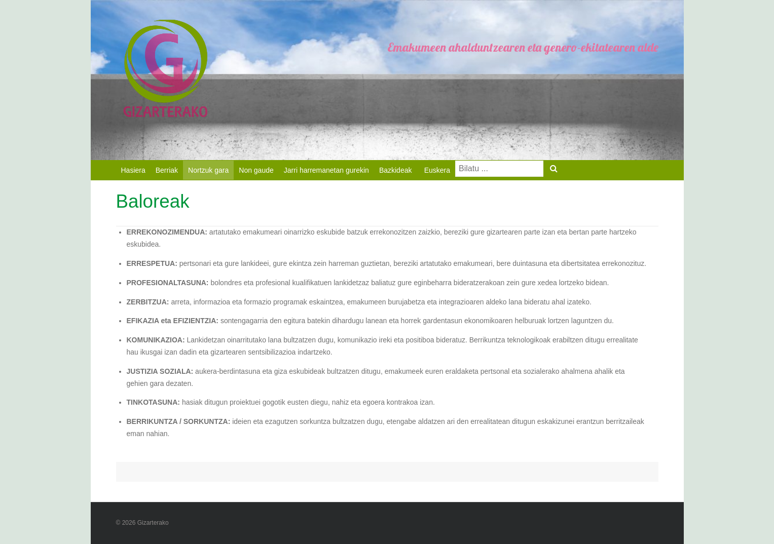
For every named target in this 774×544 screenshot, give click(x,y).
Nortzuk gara (208, 170)
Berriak (167, 170)
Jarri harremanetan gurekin (326, 170)
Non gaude (256, 170)
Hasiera (133, 170)
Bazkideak (395, 170)
